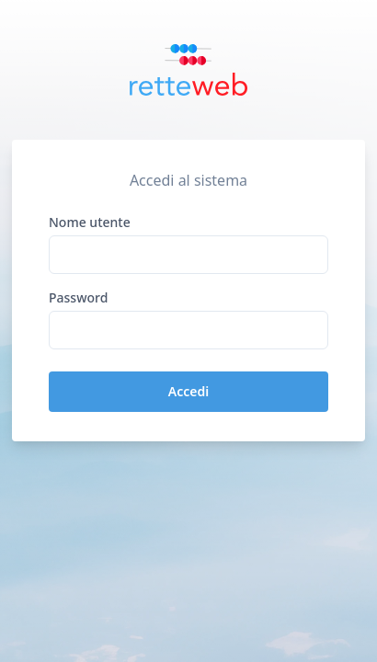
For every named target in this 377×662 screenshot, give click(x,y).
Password (78, 297)
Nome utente (90, 222)
